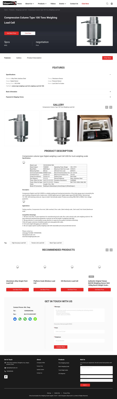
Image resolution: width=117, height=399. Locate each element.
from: (56, 328)
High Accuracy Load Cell (19, 243)
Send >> (85, 385)
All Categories (61, 373)
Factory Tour (40, 366)
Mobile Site (57, 393)
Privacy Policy (66, 393)
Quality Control (40, 369)
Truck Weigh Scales (63, 370)
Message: (57, 306)
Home (6, 10)
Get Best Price (11, 33)
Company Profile (41, 362)
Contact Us (39, 373)
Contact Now (61, 347)
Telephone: (58, 337)
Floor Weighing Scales (63, 363)
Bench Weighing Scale (63, 366)
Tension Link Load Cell (37, 243)
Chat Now (28, 33)
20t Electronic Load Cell (69, 281)
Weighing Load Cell (21, 10)
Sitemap (49, 393)
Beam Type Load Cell (56, 243)
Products (11, 10)
